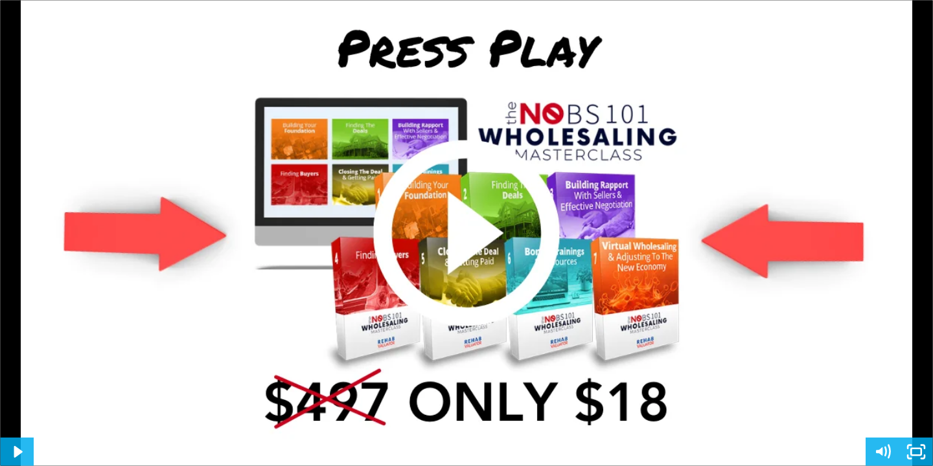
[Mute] (882, 452)
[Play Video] (17, 452)
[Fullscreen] (916, 452)
